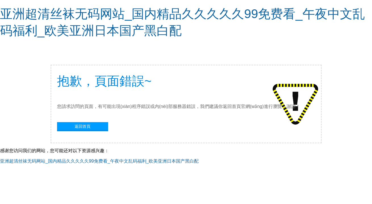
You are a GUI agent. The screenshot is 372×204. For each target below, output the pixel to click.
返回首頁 (83, 126)
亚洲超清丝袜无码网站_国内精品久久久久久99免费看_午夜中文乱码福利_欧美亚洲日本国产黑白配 (99, 161)
